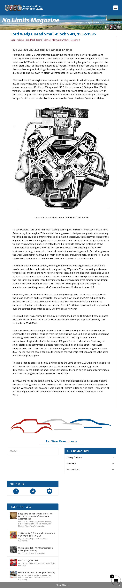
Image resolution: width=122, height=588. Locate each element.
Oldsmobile (34, 575)
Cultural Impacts (44, 522)
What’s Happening (71, 40)
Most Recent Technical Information (46, 40)
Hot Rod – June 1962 (28, 560)
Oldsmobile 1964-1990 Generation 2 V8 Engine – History (35, 549)
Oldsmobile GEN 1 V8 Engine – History (36, 572)
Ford (27, 40)
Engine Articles (17, 40)
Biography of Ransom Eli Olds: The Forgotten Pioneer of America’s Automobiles (35, 516)
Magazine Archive (37, 563)
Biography (33, 522)
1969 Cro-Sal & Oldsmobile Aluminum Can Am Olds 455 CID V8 (36, 534)
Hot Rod (48, 563)
